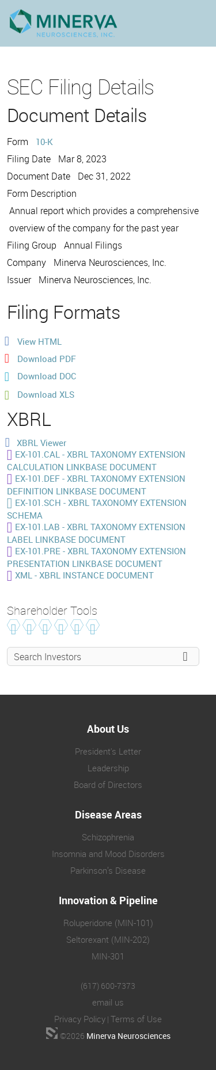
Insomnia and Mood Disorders (108, 853)
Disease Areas (108, 814)
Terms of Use (136, 1019)
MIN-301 (108, 956)
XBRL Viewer (41, 442)
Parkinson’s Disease (108, 870)
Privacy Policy (79, 1019)
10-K (44, 141)
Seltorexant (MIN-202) (108, 939)
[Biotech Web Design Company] (52, 1033)
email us (108, 1002)
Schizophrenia (108, 837)
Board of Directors (108, 784)
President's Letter (108, 751)
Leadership (108, 768)
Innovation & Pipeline (108, 900)
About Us (108, 729)
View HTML (39, 341)
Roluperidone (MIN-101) (108, 922)
